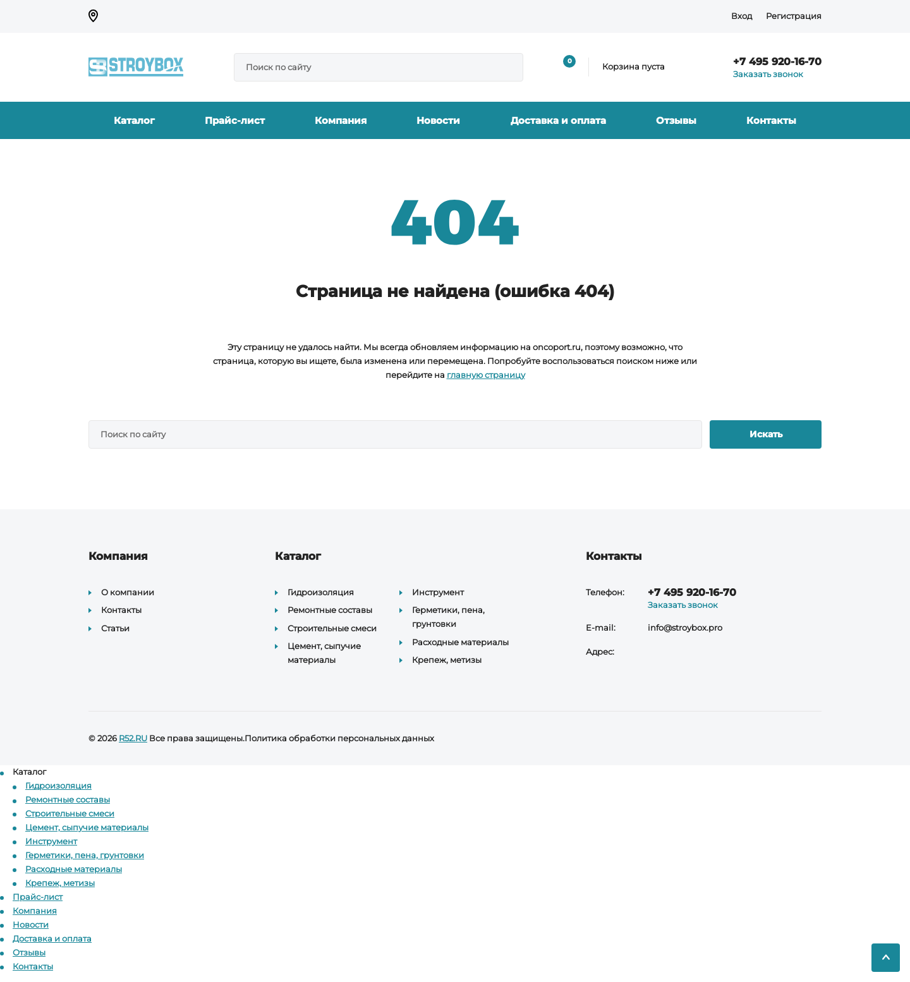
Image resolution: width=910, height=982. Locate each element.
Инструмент (438, 592)
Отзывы (676, 120)
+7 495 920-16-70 (777, 62)
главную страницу (486, 375)
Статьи (115, 628)
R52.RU (133, 738)
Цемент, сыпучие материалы (87, 827)
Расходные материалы (460, 642)
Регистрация (794, 16)
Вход (741, 16)
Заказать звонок (768, 74)
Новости (438, 120)
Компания (341, 120)
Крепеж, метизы (447, 660)
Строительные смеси (332, 628)
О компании (127, 592)
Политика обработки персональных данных (339, 738)
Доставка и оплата (558, 120)
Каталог (134, 120)
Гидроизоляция (321, 592)
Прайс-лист (235, 120)
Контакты (771, 120)
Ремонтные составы (330, 610)
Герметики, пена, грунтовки (84, 855)
